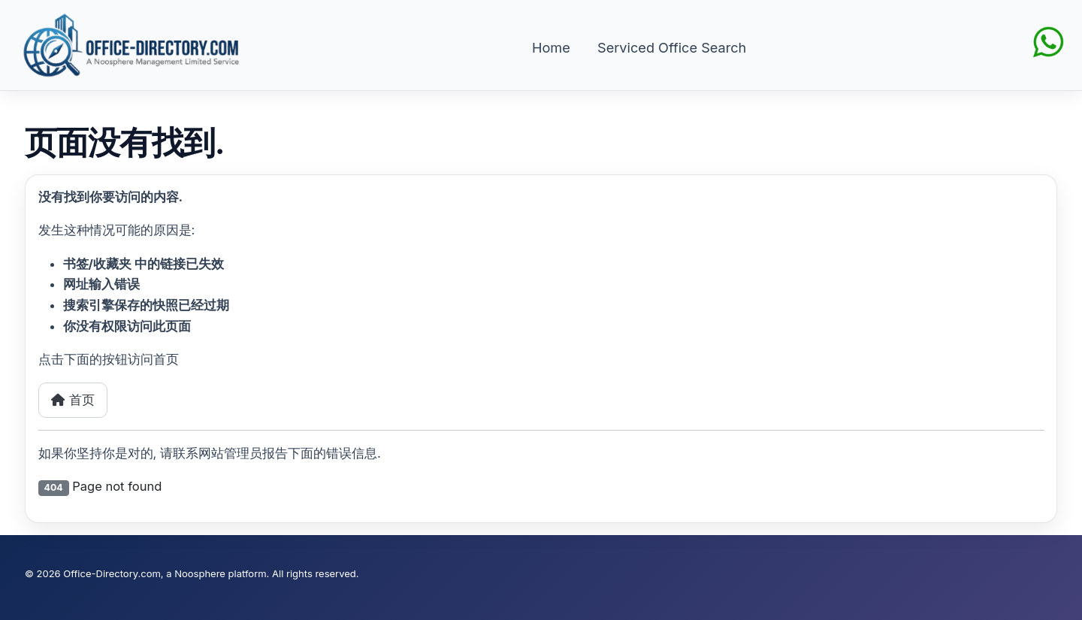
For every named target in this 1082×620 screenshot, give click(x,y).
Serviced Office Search (671, 47)
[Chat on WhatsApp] (1048, 40)
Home (551, 47)
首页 (73, 399)
